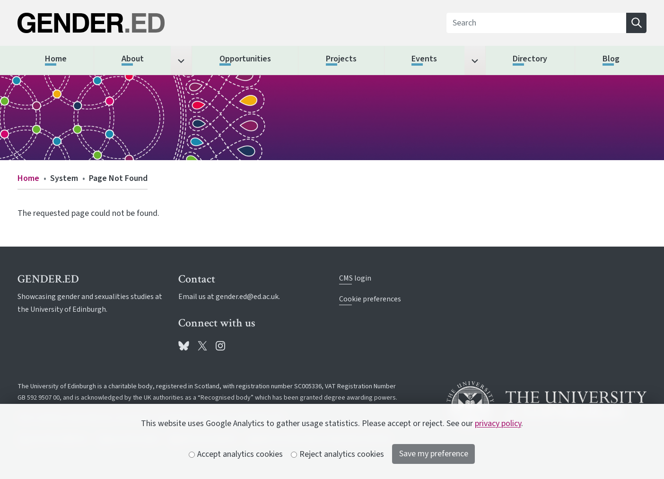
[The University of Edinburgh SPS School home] (117, 23)
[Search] (536, 23)
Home (28, 178)
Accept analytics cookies (236, 454)
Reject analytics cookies (337, 454)
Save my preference (433, 454)
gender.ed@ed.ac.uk (247, 296)
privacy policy (498, 423)
